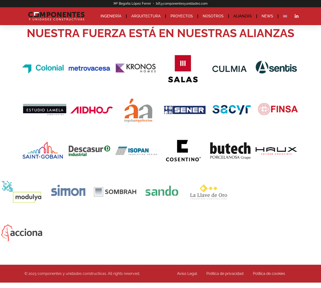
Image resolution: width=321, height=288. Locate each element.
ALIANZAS (242, 16)
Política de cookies (269, 273)
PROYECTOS (181, 16)
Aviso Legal (187, 273)
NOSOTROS (213, 16)
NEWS (267, 16)
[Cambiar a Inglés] (285, 16)
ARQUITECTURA (146, 16)
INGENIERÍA (111, 16)
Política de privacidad (225, 273)
